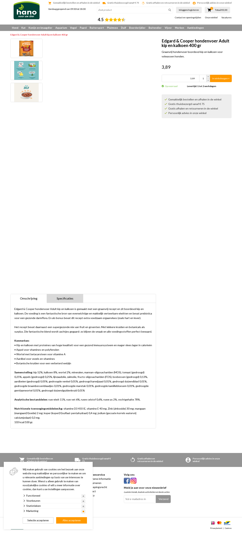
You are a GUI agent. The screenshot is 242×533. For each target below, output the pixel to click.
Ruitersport (97, 27)
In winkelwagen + (221, 78)
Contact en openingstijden (188, 17)
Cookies (228, 528)
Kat (23, 27)
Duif (123, 27)
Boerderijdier (137, 27)
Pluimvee (112, 27)
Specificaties (65, 298)
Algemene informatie (98, 478)
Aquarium (61, 27)
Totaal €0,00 (221, 10)
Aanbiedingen (195, 27)
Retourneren (93, 482)
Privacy (90, 495)
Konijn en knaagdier (40, 27)
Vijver (168, 27)
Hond (15, 27)
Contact (91, 491)
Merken (179, 27)
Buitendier (155, 27)
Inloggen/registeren (189, 9)
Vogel (73, 27)
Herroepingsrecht (96, 487)
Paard (83, 27)
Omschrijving (28, 298)
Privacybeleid (216, 528)
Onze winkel (211, 17)
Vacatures (226, 17)
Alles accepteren (72, 520)
